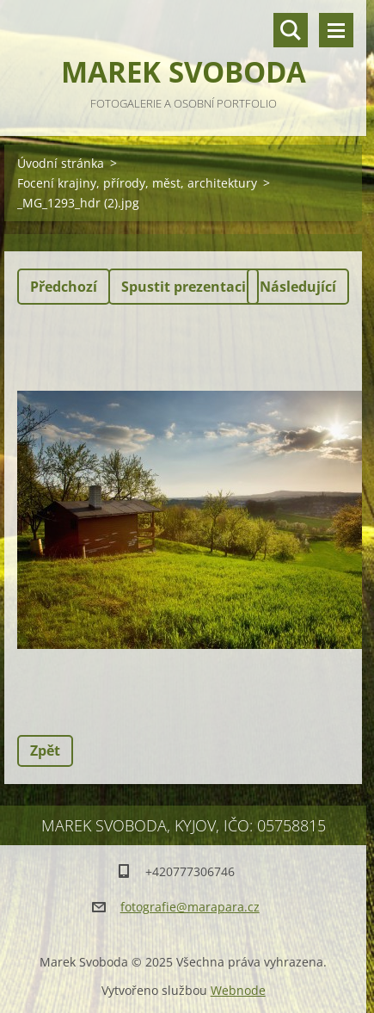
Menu (336, 30)
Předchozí (63, 286)
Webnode (238, 990)
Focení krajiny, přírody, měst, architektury (137, 183)
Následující (298, 286)
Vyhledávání (290, 30)
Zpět (45, 750)
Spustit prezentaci (183, 286)
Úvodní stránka (60, 163)
